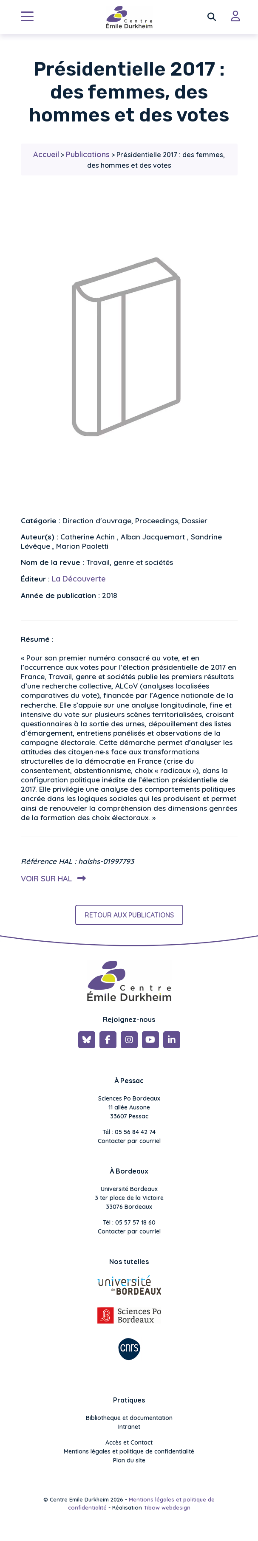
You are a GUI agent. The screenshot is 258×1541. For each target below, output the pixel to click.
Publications (88, 154)
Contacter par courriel (129, 1141)
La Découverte (79, 579)
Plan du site (129, 1460)
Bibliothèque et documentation (129, 1418)
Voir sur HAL (51, 878)
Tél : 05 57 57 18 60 (129, 1222)
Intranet (129, 1427)
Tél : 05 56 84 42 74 (129, 1132)
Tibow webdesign (167, 1507)
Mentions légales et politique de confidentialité (129, 1451)
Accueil (46, 154)
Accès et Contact (129, 1442)
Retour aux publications (129, 915)
